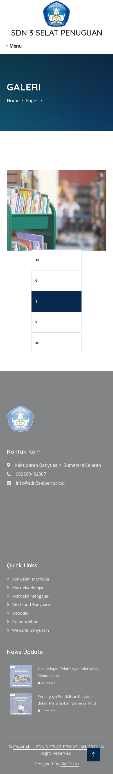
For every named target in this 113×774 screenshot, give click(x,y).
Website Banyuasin (30, 630)
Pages (32, 100)
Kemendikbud (25, 621)
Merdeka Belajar (28, 587)
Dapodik (20, 613)
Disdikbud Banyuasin (31, 604)
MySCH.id (69, 763)
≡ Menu (14, 46)
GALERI (52, 100)
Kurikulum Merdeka (30, 579)
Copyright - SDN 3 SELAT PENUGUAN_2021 (55, 746)
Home (13, 100)
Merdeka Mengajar (30, 596)
